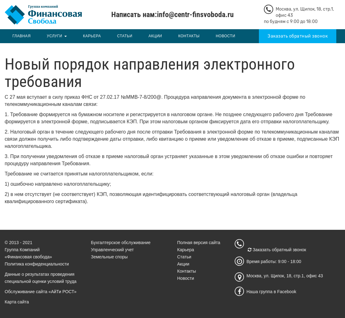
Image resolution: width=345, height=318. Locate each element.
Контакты (189, 36)
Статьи (124, 36)
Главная (21, 36)
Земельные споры (109, 256)
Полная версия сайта (198, 242)
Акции (155, 36)
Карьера (92, 36)
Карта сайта (17, 301)
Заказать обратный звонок (298, 36)
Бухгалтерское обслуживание (121, 242)
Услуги (54, 36)
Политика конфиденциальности (37, 263)
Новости (225, 36)
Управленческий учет (112, 249)
